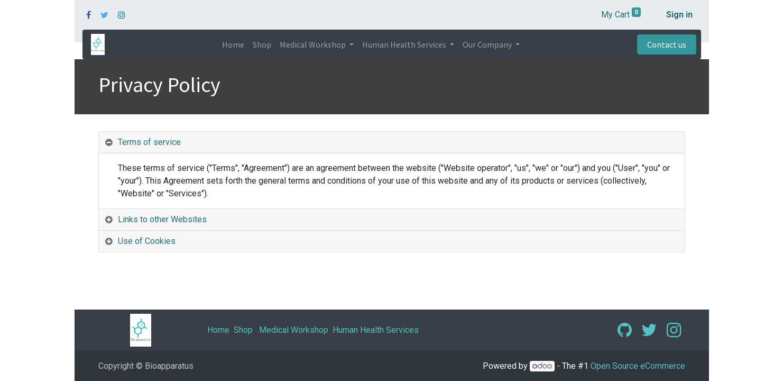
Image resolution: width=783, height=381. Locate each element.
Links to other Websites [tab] (162, 219)
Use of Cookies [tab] (147, 241)
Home (218, 330)
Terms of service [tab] (149, 142)
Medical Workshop (293, 330)
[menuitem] (233, 44)
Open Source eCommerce (638, 366)
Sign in (679, 15)
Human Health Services (376, 330)
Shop (243, 330)
